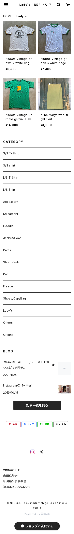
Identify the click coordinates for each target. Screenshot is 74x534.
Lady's (8, 310)
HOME (7, 16)
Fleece (8, 286)
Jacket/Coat (12, 238)
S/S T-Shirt (11, 153)
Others (8, 322)
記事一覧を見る (37, 405)
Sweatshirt (10, 213)
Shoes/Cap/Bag (14, 298)
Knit (5, 274)
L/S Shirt (9, 189)
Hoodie (8, 226)
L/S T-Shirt (11, 177)
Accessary (10, 201)
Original (8, 334)
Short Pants (11, 262)
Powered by (37, 514)
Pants (7, 250)
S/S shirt (9, 165)
